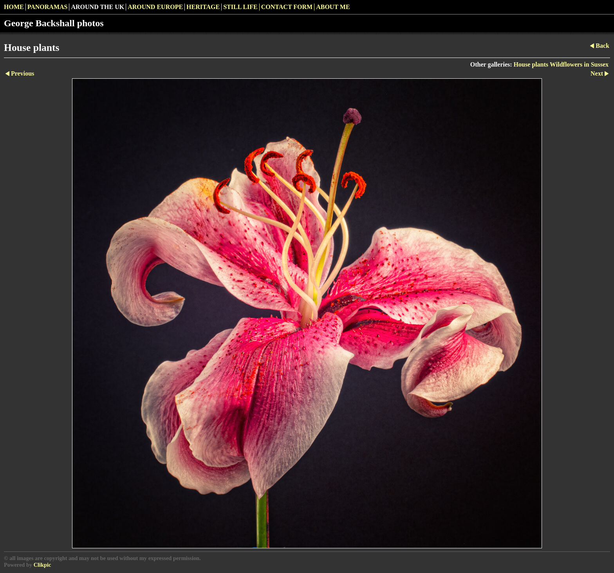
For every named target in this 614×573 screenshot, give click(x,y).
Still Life (240, 7)
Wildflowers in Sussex (579, 64)
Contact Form (286, 7)
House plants (531, 64)
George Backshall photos (54, 23)
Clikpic (42, 565)
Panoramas (47, 7)
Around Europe (155, 7)
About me (333, 7)
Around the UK (97, 7)
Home (14, 7)
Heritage (203, 7)
